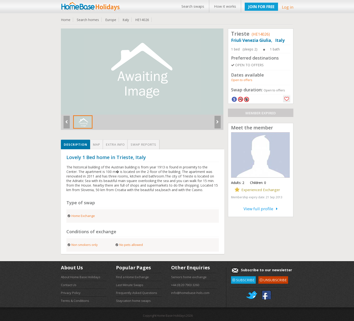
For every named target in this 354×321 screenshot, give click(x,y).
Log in (287, 7)
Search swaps (192, 6)
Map (96, 144)
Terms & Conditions (75, 301)
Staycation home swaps (133, 301)
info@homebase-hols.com (190, 293)
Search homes (88, 19)
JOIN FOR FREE (261, 6)
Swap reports (143, 144)
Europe (110, 19)
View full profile (261, 208)
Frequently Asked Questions (136, 293)
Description (75, 144)
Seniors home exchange (189, 277)
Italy (125, 19)
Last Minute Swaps (129, 285)
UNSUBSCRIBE (273, 279)
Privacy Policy (71, 293)
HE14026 (142, 19)
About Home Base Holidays (80, 277)
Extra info (115, 144)
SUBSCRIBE (243, 279)
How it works (225, 6)
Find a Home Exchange (132, 277)
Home (65, 19)
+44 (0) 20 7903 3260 (185, 285)
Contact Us (68, 285)
